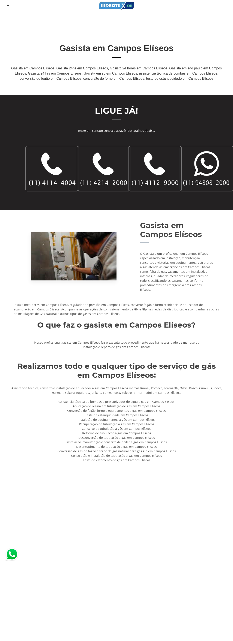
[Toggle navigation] (8, 5)
